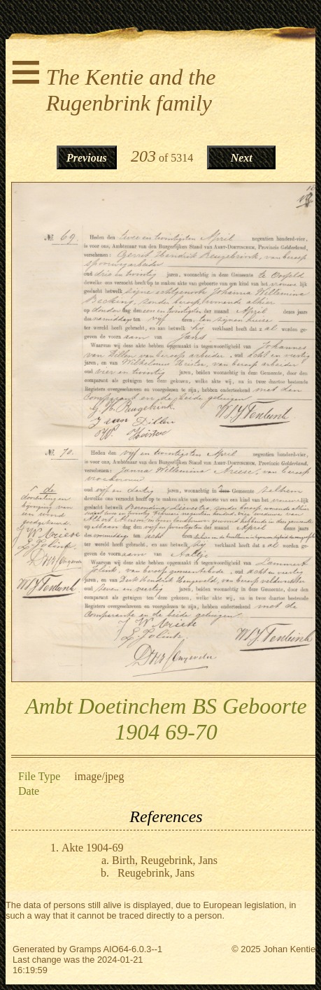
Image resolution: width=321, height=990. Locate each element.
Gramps (85, 949)
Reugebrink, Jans (155, 873)
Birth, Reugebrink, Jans (164, 860)
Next (241, 158)
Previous (86, 158)
